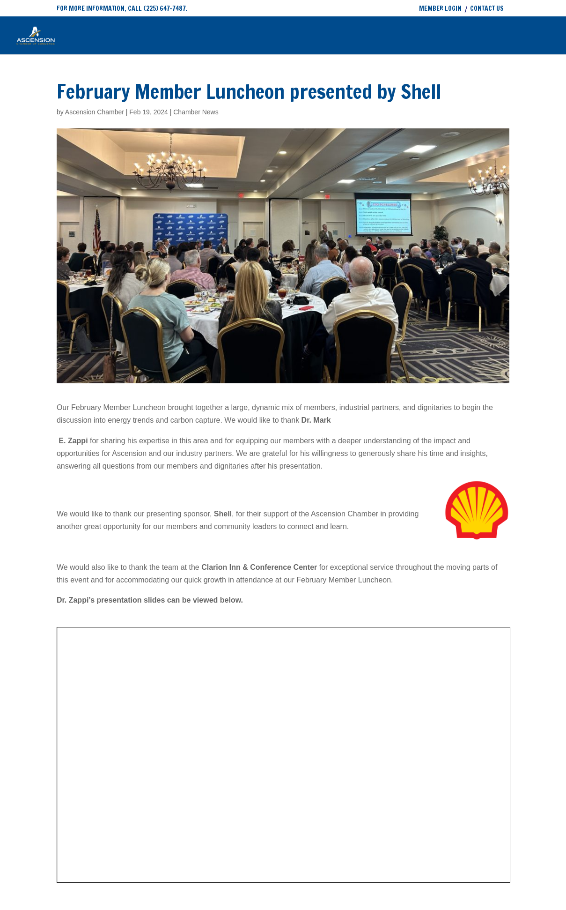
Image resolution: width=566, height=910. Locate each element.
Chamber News (195, 112)
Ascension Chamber (94, 112)
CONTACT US (487, 9)
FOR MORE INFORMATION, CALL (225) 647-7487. (122, 8)
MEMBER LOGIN (440, 9)
